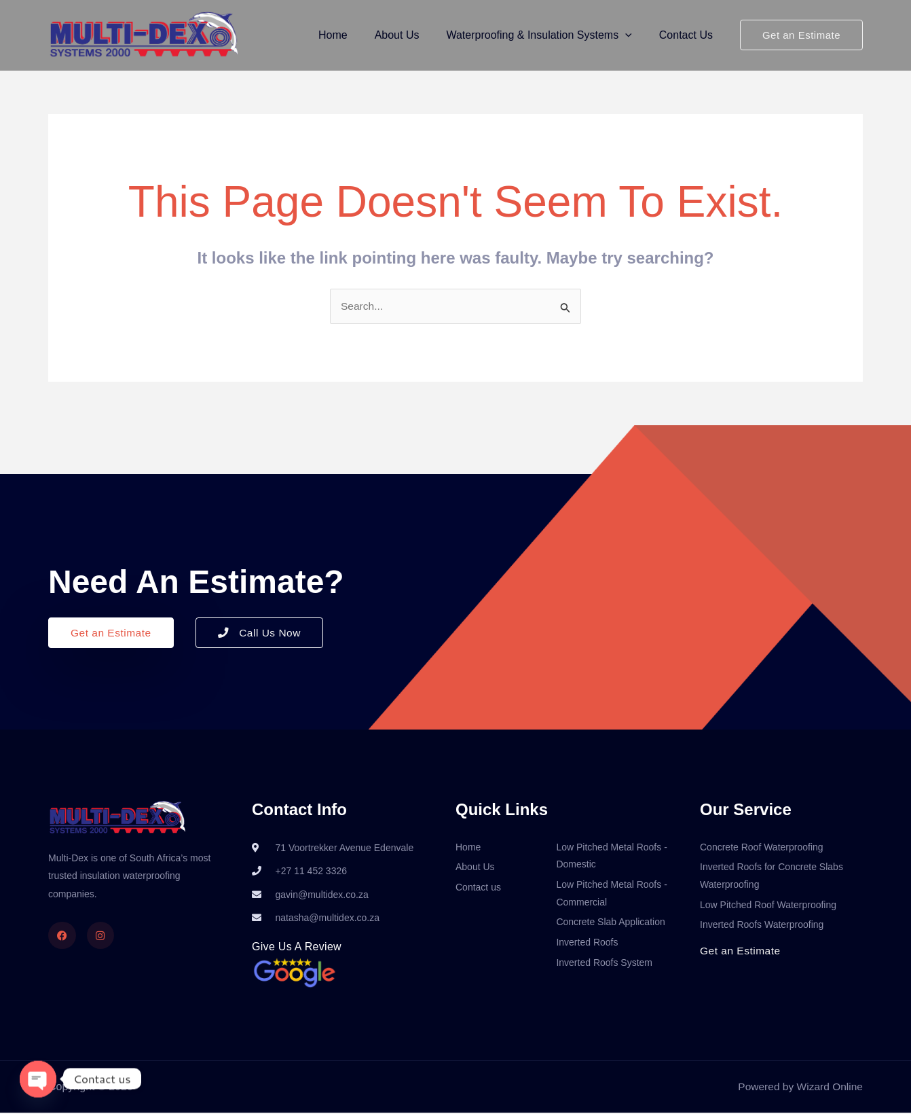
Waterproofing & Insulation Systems (546, 35)
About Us (410, 35)
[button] (633, 35)
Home (352, 35)
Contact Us (688, 35)
